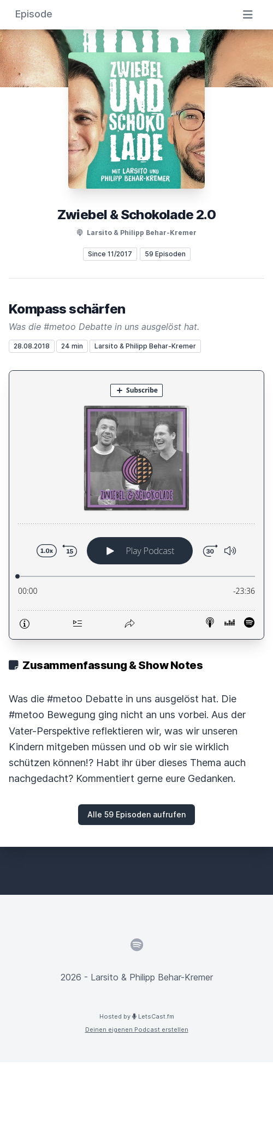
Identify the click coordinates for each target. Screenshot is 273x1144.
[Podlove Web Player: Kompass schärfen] (136, 505)
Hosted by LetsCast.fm (136, 1016)
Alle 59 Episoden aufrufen (136, 814)
